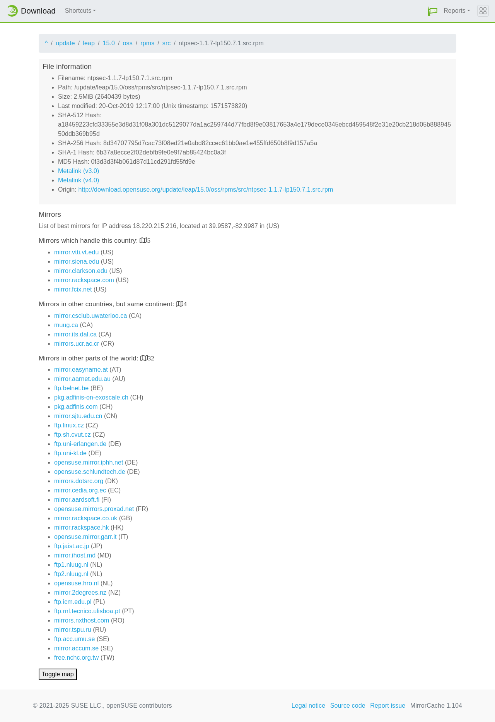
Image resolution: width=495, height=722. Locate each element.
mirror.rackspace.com (84, 280)
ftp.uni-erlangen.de (80, 444)
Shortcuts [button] (78, 10)
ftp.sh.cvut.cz (72, 434)
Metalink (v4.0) (78, 180)
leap (89, 43)
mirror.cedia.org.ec (80, 490)
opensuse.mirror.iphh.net (88, 462)
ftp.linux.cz (69, 425)
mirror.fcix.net (73, 289)
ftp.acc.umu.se (74, 639)
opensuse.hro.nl (76, 583)
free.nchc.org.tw (76, 657)
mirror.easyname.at (81, 369)
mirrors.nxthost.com (81, 620)
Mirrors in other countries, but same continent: (107, 304)
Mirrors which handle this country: (89, 240)
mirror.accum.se (76, 648)
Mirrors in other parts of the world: (89, 358)
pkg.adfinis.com (76, 406)
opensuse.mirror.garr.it (85, 536)
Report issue (387, 705)
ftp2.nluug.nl (71, 574)
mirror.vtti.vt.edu (76, 252)
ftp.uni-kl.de (70, 453)
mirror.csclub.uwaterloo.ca (90, 315)
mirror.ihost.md (75, 555)
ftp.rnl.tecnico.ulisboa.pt (87, 611)
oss (128, 43)
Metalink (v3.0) (78, 171)
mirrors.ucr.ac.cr (76, 343)
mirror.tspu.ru (72, 629)
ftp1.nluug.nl (71, 564)
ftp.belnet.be (71, 388)
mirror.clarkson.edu (81, 271)
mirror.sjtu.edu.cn (78, 416)
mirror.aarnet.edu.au (82, 379)
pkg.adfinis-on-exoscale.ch (91, 397)
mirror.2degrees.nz (80, 592)
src (166, 43)
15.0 (108, 43)
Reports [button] (455, 10)
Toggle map (58, 674)
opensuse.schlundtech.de (89, 471)
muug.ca (66, 325)
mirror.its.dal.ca (75, 334)
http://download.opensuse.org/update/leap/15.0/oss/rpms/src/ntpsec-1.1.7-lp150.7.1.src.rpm (205, 189)
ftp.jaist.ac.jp (71, 546)
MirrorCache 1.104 (436, 705)
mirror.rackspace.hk (81, 527)
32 (151, 358)
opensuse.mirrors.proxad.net (94, 509)
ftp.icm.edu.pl (73, 602)
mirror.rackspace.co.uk (85, 518)
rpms (147, 43)
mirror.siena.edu (76, 261)
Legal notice (309, 705)
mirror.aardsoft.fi (76, 499)
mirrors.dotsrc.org (78, 481)
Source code (347, 705)
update (65, 43)
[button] (432, 11)
